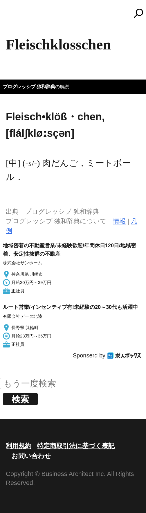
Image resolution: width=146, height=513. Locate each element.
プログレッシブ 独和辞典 (29, 86)
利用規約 (18, 445)
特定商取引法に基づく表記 (76, 445)
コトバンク (76, 13)
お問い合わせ (31, 456)
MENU (14, 16)
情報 (119, 221)
